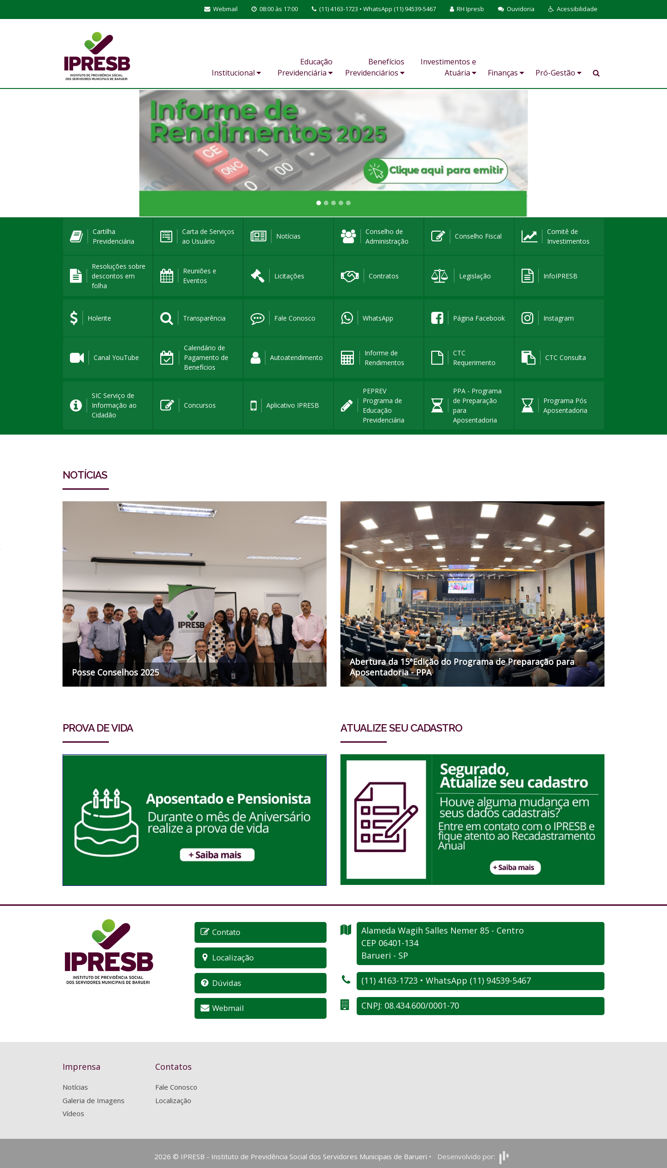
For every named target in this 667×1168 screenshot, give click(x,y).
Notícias (75, 1081)
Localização (173, 1094)
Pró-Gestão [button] (558, 73)
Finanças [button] (506, 73)
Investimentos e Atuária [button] (448, 67)
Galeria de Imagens (94, 1094)
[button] (572, 9)
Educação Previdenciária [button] (305, 67)
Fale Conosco (176, 1081)
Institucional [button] (236, 73)
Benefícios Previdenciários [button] (374, 67)
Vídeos (73, 1107)
